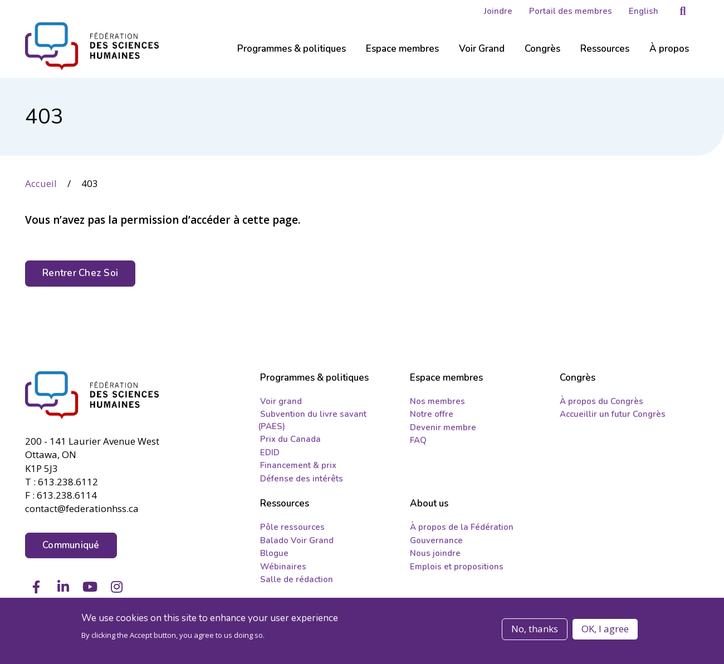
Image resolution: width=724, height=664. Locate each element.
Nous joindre (435, 553)
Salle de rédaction (296, 579)
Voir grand (281, 401)
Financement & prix (298, 465)
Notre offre (431, 414)
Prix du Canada (290, 439)
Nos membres (437, 401)
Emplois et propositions (456, 566)
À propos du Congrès (601, 401)
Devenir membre (443, 427)
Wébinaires (283, 566)
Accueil (41, 183)
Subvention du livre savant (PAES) (312, 420)
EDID (270, 452)
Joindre (498, 11)
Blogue (274, 553)
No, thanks (534, 629)
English (643, 11)
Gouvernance (436, 540)
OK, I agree (605, 629)
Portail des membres (570, 11)
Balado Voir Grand (297, 540)
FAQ (418, 440)
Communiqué (71, 545)
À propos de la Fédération (461, 527)
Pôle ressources (292, 527)
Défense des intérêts (301, 478)
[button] (683, 11)
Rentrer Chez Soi (80, 273)
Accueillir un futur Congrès (613, 414)
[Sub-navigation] (291, 55)
